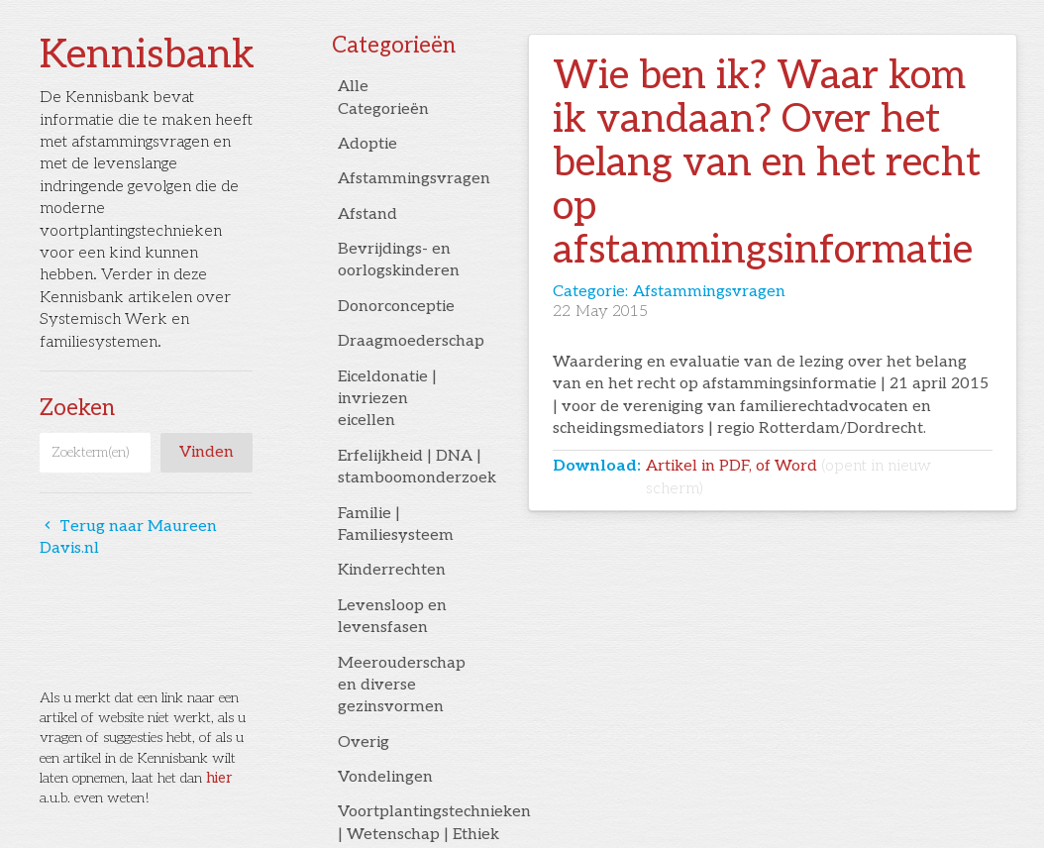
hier (219, 778)
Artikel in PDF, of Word (788, 477)
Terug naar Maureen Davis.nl (128, 537)
